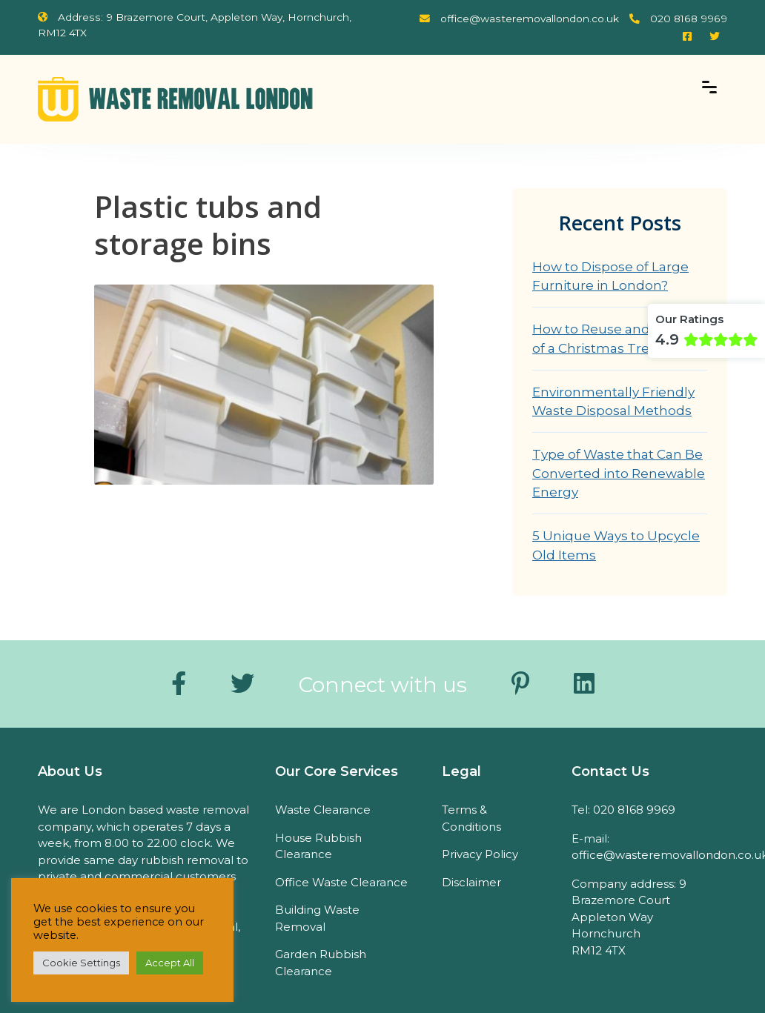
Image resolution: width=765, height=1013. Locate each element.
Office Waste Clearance (341, 882)
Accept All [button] (169, 963)
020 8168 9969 (678, 18)
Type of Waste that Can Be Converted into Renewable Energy (618, 472)
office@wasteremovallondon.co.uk (519, 18)
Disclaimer (471, 882)
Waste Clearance (323, 810)
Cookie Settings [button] (81, 963)
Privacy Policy (480, 854)
